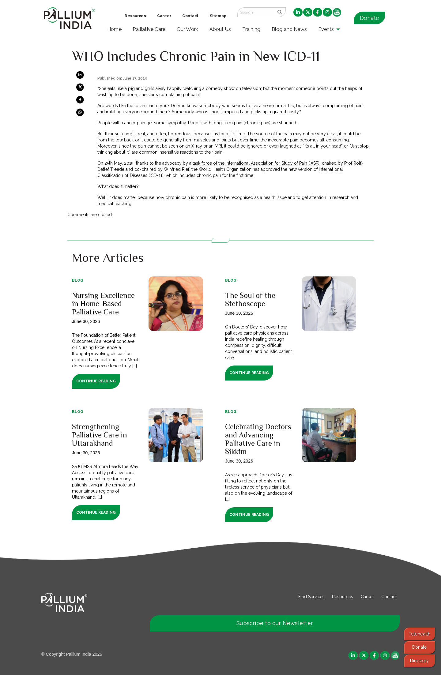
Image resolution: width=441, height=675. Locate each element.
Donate (369, 18)
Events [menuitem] (326, 29)
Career (367, 596)
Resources (342, 596)
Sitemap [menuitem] (218, 16)
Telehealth (419, 633)
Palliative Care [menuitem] (149, 29)
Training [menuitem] (251, 29)
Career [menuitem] (164, 16)
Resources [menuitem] (135, 16)
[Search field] (255, 12)
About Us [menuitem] (220, 29)
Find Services (311, 596)
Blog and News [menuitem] (289, 29)
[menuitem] (298, 12)
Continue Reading (96, 381)
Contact (389, 596)
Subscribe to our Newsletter (274, 623)
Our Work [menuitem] (187, 29)
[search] (279, 12)
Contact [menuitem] (190, 16)
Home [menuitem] (114, 29)
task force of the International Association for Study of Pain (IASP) (256, 163)
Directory (419, 660)
